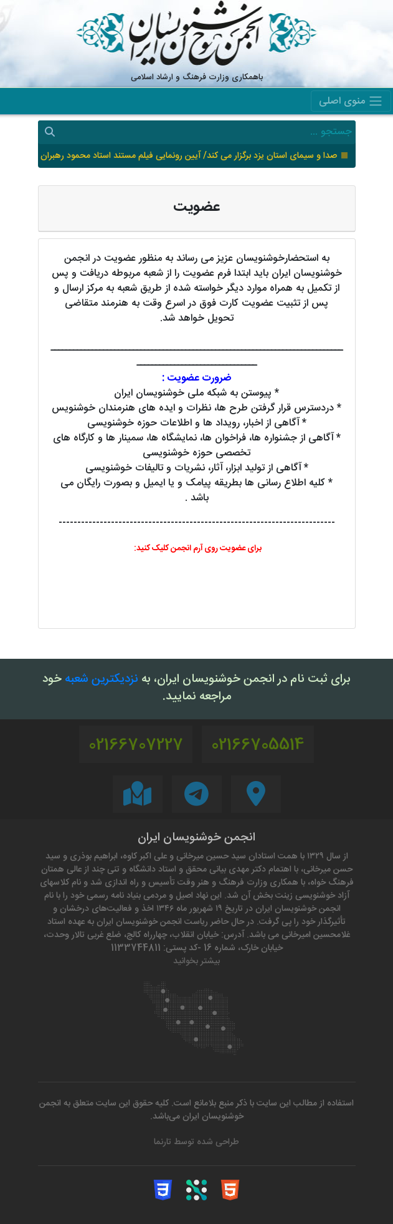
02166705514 (258, 745)
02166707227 (135, 745)
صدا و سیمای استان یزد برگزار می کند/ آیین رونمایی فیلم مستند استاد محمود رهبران (188, 156)
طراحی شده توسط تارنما (196, 1142)
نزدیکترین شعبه (101, 680)
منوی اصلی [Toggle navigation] (351, 101)
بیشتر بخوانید (196, 961)
